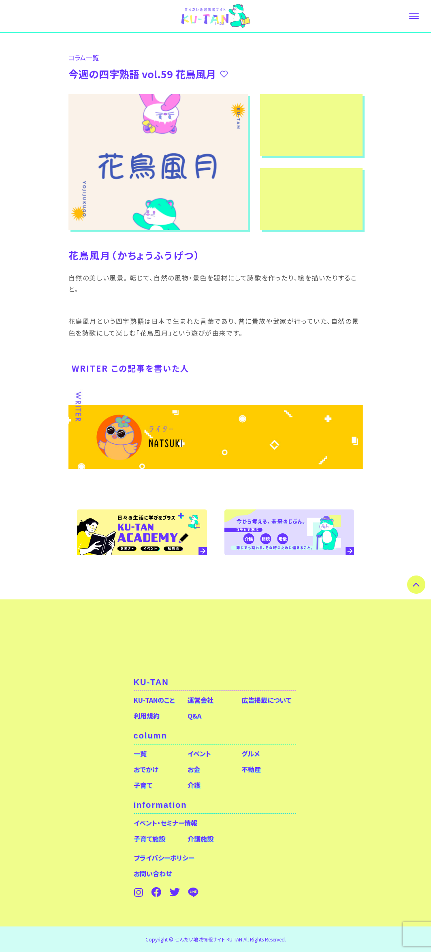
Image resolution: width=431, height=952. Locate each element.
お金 (194, 769)
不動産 (251, 769)
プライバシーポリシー (164, 857)
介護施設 (200, 838)
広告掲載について (266, 700)
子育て (143, 785)
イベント (199, 753)
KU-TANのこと (154, 700)
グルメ (250, 753)
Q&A (194, 716)
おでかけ (146, 769)
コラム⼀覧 (83, 57)
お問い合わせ (153, 873)
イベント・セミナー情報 (165, 823)
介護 (194, 785)
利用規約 (147, 716)
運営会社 (200, 700)
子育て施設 (149, 838)
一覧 (140, 753)
